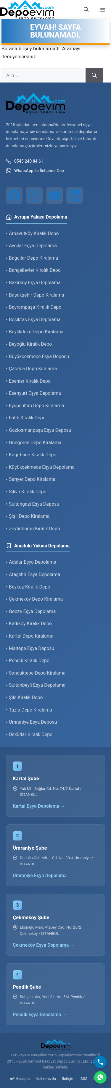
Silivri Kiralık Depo (27, 491)
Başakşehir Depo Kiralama (36, 295)
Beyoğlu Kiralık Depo (30, 344)
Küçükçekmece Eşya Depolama (42, 467)
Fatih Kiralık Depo (27, 418)
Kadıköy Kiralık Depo (30, 623)
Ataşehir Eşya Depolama (34, 574)
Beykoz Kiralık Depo (29, 587)
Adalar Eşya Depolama (32, 562)
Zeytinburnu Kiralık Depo (34, 528)
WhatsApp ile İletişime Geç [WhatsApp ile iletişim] (35, 170)
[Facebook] (14, 195)
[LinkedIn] (74, 195)
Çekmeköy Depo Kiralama (36, 599)
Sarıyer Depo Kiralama (32, 479)
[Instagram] (34, 195)
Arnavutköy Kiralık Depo (34, 233)
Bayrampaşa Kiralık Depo (35, 307)
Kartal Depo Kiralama (31, 636)
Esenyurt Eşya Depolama (35, 393)
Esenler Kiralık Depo (30, 381)
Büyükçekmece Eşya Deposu (39, 356)
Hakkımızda (46, 1078)
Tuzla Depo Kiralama (30, 710)
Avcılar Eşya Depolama (33, 245)
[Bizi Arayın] (100, 1062)
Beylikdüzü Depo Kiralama (36, 331)
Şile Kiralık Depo (26, 697)
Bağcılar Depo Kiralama (33, 258)
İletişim (68, 1078)
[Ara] (94, 75)
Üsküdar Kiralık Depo (30, 734)
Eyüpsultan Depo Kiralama (36, 405)
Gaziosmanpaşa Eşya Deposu (40, 430)
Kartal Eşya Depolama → (39, 806)
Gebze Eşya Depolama (32, 611)
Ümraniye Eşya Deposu (33, 722)
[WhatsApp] (100, 1077)
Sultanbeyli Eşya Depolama (37, 685)
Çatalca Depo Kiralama (33, 368)
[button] (86, 10)
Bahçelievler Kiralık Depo (35, 270)
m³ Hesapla (20, 1078)
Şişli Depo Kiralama (29, 516)
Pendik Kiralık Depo (29, 660)
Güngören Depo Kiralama (35, 442)
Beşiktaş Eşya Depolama (35, 319)
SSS (84, 1078)
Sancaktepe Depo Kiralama (37, 673)
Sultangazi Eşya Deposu (34, 504)
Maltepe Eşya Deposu (31, 648)
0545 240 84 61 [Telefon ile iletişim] (24, 161)
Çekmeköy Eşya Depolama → (44, 945)
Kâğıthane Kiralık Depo (33, 454)
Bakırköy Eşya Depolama (35, 282)
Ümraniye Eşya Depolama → (43, 875)
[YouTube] (54, 195)
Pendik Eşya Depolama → (40, 1014)
